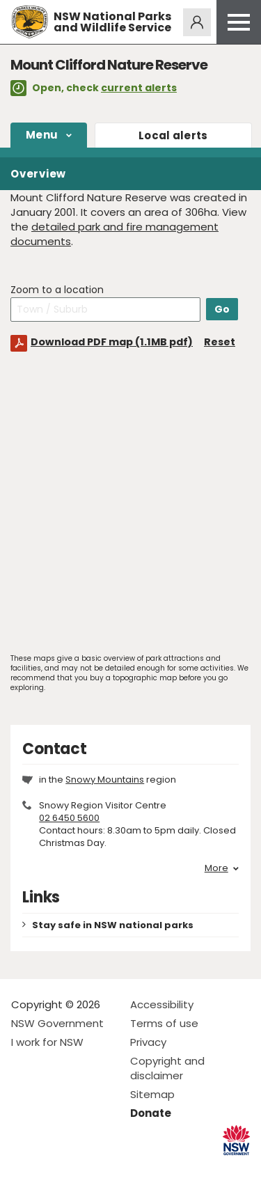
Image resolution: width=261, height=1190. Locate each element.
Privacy (148, 1042)
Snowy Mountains (104, 779)
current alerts (139, 88)
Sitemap (152, 1094)
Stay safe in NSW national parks (112, 925)
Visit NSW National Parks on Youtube (84, 1168)
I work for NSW (47, 1042)
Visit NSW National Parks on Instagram (54, 1168)
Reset (219, 342)
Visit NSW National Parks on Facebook (24, 1168)
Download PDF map (112, 342)
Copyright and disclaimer (167, 1068)
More (222, 868)
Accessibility (161, 1004)
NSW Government (57, 1023)
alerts (173, 135)
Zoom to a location (57, 290)
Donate (150, 1113)
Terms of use (164, 1023)
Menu (42, 134)
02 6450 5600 (69, 817)
